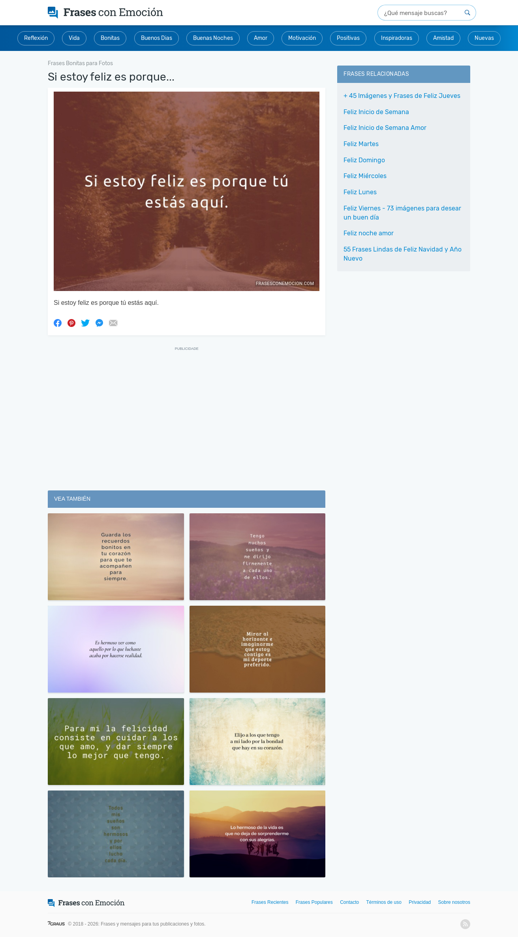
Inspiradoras (396, 38)
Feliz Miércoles (365, 176)
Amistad (443, 38)
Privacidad (420, 902)
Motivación (302, 38)
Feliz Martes (361, 144)
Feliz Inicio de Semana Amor (384, 127)
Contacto (349, 902)
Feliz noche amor (368, 233)
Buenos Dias (156, 38)
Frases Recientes (269, 902)
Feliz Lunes (360, 192)
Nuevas (484, 38)
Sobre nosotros (454, 902)
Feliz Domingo (364, 160)
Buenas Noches (213, 38)
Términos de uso (384, 902)
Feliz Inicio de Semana (376, 112)
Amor (260, 38)
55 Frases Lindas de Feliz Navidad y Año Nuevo (402, 254)
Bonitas (110, 38)
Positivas (348, 38)
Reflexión (36, 38)
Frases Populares (314, 902)
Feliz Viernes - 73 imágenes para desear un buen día (402, 213)
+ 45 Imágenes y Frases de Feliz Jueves (401, 96)
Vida (74, 38)
